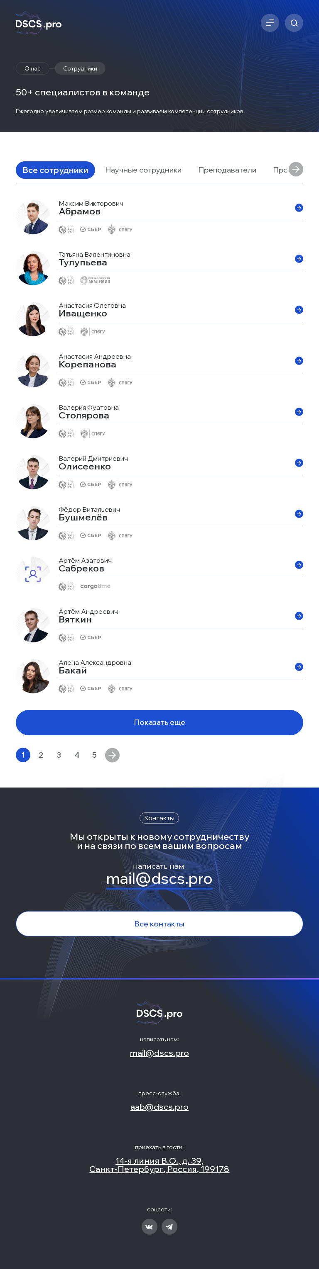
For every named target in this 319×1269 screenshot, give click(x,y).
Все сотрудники (55, 170)
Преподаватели (227, 170)
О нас (33, 68)
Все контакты (159, 924)
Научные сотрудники (143, 170)
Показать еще (159, 722)
